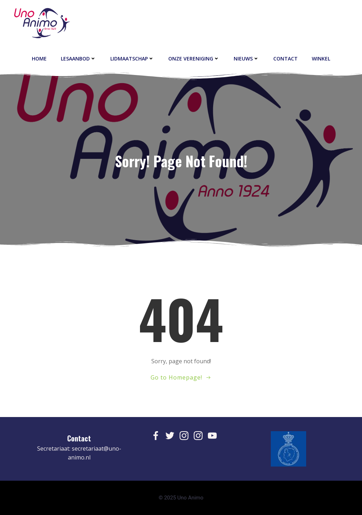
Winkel (321, 58)
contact (285, 58)
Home (39, 58)
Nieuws (246, 58)
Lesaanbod (78, 58)
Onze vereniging (194, 58)
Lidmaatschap (132, 58)
